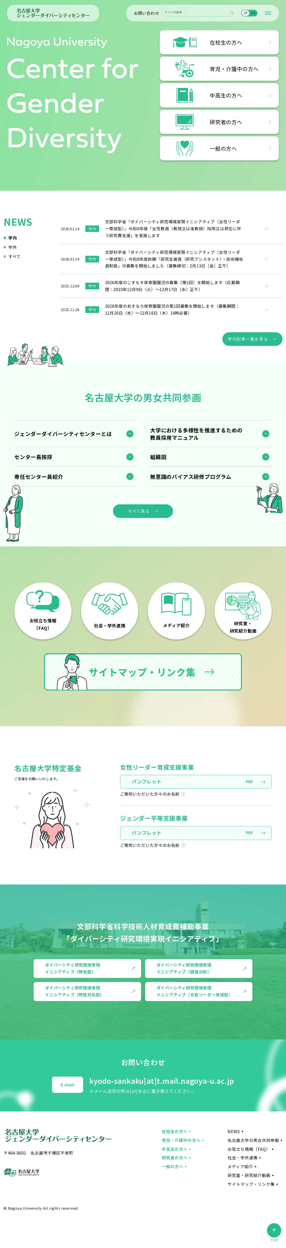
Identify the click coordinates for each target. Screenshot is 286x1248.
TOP (274, 1233)
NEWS (234, 1131)
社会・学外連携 (243, 1158)
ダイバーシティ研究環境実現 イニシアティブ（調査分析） (184, 968)
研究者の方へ (175, 1158)
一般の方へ (172, 1166)
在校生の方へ (175, 1131)
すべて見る (139, 511)
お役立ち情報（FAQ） (249, 1149)
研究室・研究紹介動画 (249, 1175)
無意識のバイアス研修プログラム (190, 476)
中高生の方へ (175, 1149)
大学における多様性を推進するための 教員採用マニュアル (196, 433)
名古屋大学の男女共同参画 (253, 1140)
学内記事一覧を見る (248, 339)
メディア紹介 (240, 1166)
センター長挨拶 (33, 456)
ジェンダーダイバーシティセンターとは (63, 433)
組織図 (158, 456)
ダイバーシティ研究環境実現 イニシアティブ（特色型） (72, 968)
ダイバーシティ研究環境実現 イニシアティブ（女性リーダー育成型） (195, 991)
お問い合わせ (146, 13)
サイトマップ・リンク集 (126, 672)
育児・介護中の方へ (181, 1140)
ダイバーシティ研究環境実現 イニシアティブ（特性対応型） (74, 991)
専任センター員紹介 (38, 476)
